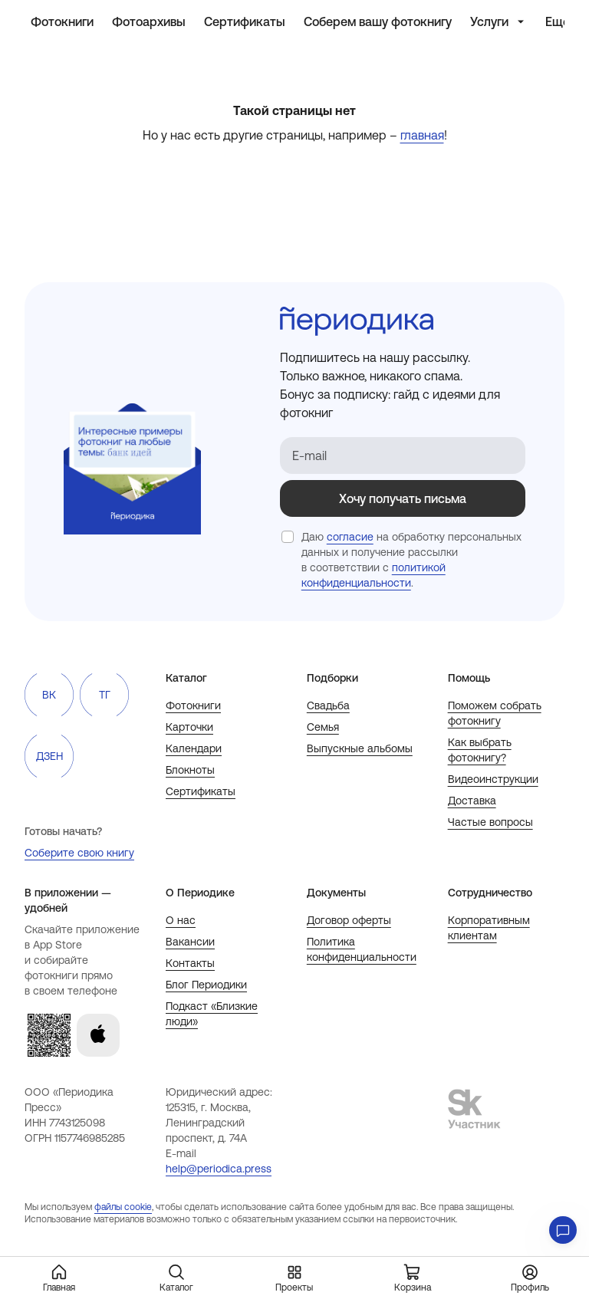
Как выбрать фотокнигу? (480, 750)
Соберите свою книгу (79, 853)
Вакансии (190, 942)
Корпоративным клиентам (489, 928)
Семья (323, 727)
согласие (350, 537)
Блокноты (190, 770)
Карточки (189, 727)
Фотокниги (193, 705)
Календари (194, 748)
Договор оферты (349, 920)
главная (422, 135)
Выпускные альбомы (360, 748)
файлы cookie (123, 1207)
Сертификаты (200, 791)
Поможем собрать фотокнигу (494, 713)
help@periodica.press (218, 1169)
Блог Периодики (206, 984)
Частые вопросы (490, 822)
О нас (181, 920)
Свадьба (328, 705)
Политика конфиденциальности (361, 949)
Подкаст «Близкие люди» (212, 1014)
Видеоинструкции (493, 779)
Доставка (472, 800)
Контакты (190, 963)
